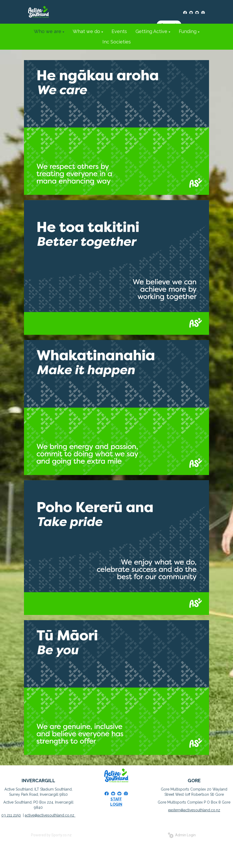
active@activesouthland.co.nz (50, 815)
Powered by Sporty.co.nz (51, 835)
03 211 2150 (11, 815)
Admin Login (182, 835)
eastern (174, 810)
